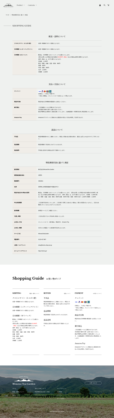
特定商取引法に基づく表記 (42, 391)
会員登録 (59, 391)
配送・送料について (18, 391)
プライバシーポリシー (41, 395)
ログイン (59, 395)
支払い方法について (40, 388)
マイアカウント (61, 388)
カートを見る (60, 398)
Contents (31, 5)
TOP (7, 15)
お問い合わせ (93, 383)
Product (20, 5)
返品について (16, 395)
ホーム (14, 388)
